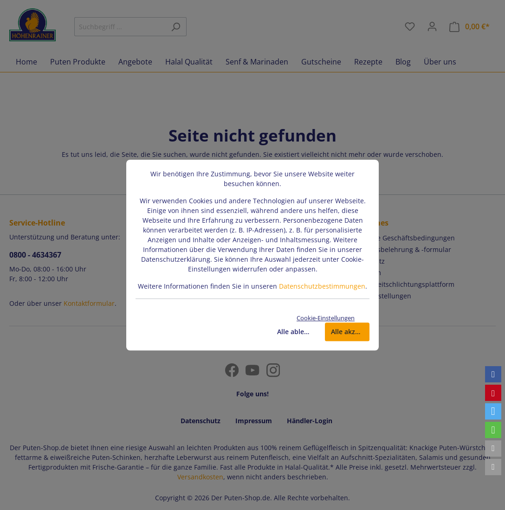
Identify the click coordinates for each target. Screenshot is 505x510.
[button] (493, 374)
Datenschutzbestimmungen (322, 286)
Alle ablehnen (296, 331)
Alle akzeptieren (350, 331)
